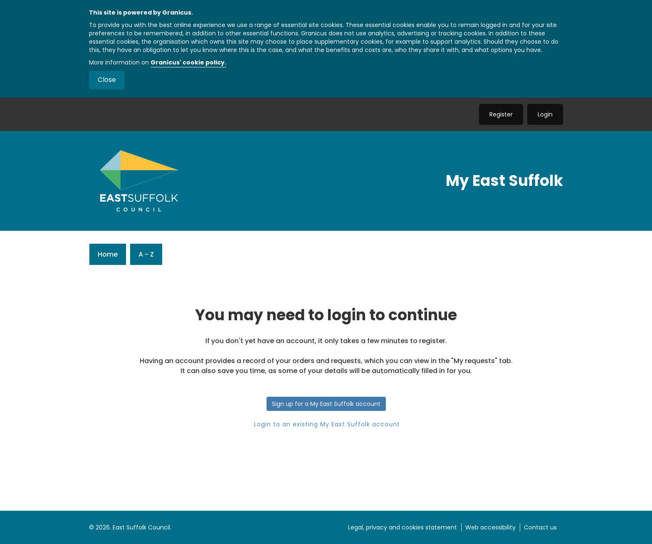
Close (107, 79)
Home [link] (108, 254)
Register (501, 114)
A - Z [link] (146, 254)
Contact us (540, 527)
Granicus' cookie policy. (188, 62)
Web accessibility (490, 527)
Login (545, 114)
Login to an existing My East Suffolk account (326, 424)
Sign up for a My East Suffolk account (326, 404)
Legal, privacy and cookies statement (402, 527)
